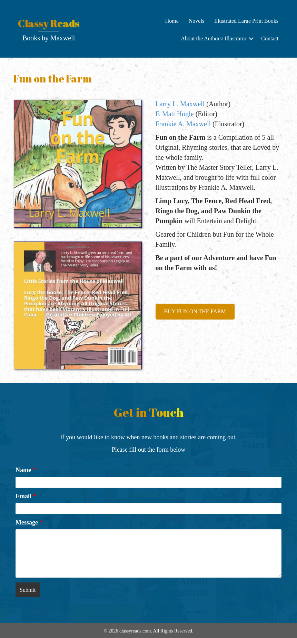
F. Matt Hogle (175, 114)
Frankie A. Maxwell (183, 124)
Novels (196, 21)
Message (29, 522)
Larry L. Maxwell (180, 104)
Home (172, 21)
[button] (251, 38)
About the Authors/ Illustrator (213, 38)
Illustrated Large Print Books (246, 21)
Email (26, 496)
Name (26, 470)
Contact (269, 38)
